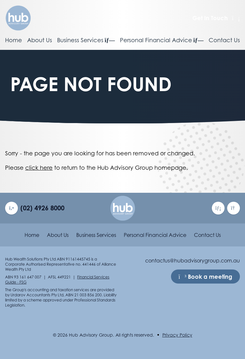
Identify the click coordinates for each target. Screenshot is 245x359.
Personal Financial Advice (162, 40)
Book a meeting (205, 276)
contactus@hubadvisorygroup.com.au (192, 260)
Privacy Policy (177, 335)
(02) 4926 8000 (42, 208)
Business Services (86, 40)
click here (39, 167)
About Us (39, 40)
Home (13, 40)
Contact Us (224, 40)
